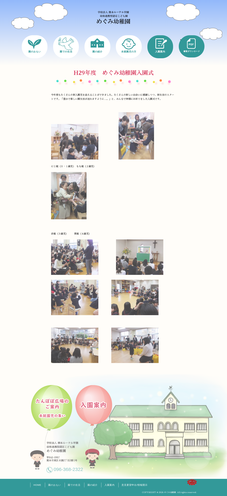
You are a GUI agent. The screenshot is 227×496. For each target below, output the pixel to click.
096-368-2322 (68, 467)
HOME (37, 485)
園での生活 (66, 51)
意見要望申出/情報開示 (135, 485)
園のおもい (34, 51)
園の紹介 (97, 51)
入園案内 (160, 51)
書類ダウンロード (191, 51)
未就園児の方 (128, 51)
